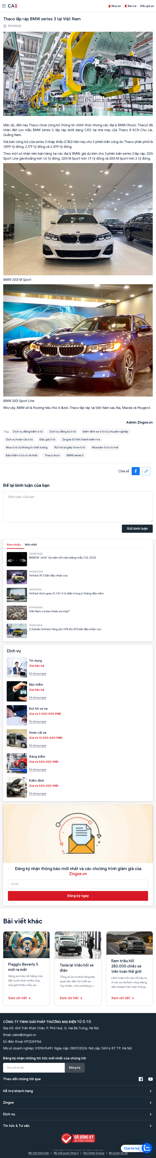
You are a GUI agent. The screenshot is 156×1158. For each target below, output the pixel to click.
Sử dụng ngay (37, 673)
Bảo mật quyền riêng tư (66, 1152)
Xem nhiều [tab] (14, 544)
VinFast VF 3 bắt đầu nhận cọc (48, 575)
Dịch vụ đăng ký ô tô (63, 431)
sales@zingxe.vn (24, 1035)
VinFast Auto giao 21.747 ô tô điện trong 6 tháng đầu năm (66, 593)
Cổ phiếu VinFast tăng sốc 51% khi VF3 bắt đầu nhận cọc (65, 629)
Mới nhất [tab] (31, 544)
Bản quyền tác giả (118, 1152)
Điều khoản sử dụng (93, 1152)
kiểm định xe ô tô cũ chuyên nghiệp (105, 431)
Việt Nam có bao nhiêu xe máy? (49, 611)
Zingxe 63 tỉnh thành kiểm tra (81, 439)
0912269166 (32, 1042)
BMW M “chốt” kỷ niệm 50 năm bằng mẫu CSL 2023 (62, 557)
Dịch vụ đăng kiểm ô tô (28, 431)
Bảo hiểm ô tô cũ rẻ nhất (22, 455)
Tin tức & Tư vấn (16, 1126)
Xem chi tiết (17, 998)
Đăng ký (74, 1067)
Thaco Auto (52, 455)
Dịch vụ (9, 1114)
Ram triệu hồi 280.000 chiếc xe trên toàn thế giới (126, 966)
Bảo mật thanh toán (38, 1152)
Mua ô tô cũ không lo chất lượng (27, 447)
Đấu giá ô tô (47, 439)
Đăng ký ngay (78, 896)
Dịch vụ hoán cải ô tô (19, 439)
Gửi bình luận (137, 529)
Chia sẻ (123, 471)
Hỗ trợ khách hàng (18, 1091)
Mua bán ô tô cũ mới (105, 447)
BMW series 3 (75, 455)
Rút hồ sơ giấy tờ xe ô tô (69, 447)
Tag (6, 431)
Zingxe (8, 1103)
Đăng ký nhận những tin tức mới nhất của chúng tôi (44, 1058)
